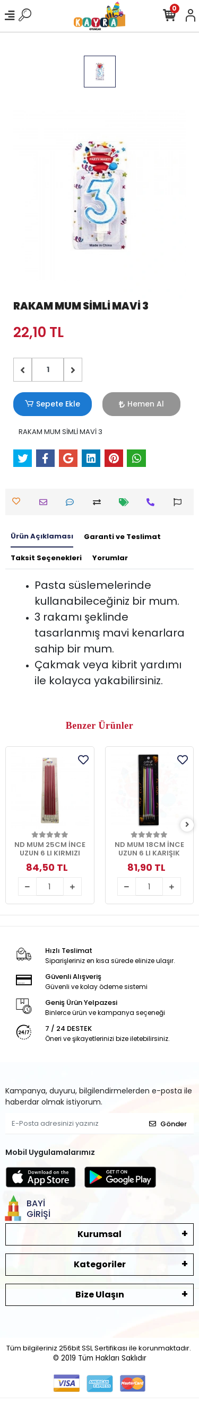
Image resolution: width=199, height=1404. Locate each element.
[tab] (42, 537)
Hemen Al (141, 404)
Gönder (168, 1124)
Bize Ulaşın (99, 1294)
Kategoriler (100, 1264)
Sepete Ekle (52, 404)
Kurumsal (99, 1234)
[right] (187, 825)
